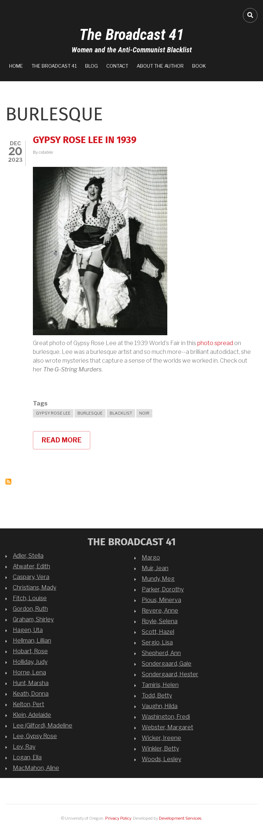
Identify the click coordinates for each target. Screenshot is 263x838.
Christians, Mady (34, 587)
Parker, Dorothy (163, 589)
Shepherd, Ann (161, 653)
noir (144, 413)
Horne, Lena (29, 672)
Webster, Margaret (167, 727)
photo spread (215, 343)
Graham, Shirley (33, 619)
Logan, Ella (27, 757)
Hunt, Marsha (31, 683)
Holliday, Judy (30, 661)
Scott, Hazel (158, 631)
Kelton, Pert (28, 704)
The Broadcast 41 (131, 35)
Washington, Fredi (166, 716)
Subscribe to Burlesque (8, 482)
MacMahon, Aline (36, 767)
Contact (117, 66)
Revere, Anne (160, 610)
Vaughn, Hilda (160, 706)
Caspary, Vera (31, 576)
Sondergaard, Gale (166, 663)
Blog (91, 66)
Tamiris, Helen (160, 684)
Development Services (180, 818)
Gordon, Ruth (30, 608)
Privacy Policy (118, 818)
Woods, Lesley (161, 759)
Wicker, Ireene (161, 737)
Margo (151, 557)
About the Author (160, 66)
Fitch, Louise (30, 598)
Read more (66, 442)
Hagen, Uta (28, 629)
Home (16, 66)
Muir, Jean (155, 568)
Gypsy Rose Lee (53, 413)
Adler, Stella (28, 555)
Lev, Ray (24, 746)
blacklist (121, 413)
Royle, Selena (160, 621)
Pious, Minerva (161, 599)
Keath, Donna (31, 693)
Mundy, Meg (158, 578)
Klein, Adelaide (32, 714)
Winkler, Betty (160, 748)
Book (199, 66)
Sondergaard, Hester (170, 674)
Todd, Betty (157, 695)
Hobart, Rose (30, 651)
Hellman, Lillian (32, 640)
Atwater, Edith (31, 566)
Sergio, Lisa (157, 642)
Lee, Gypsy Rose (35, 736)
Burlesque (90, 413)
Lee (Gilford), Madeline (42, 725)
